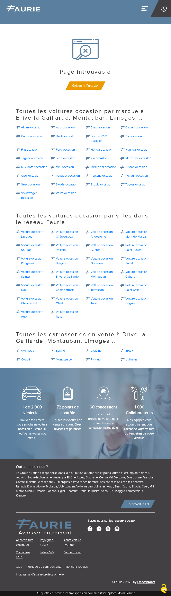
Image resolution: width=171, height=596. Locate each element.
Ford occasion (65, 149)
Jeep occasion (65, 158)
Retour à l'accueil (85, 85)
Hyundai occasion (137, 149)
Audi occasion (65, 127)
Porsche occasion (102, 175)
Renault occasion (136, 175)
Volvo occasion (66, 193)
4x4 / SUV (27, 350)
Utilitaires (131, 359)
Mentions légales (76, 567)
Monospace (64, 359)
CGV (19, 567)
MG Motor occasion (34, 167)
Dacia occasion (66, 136)
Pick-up (96, 359)
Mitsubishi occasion (103, 167)
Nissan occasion (136, 167)
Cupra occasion (31, 136)
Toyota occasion (136, 184)
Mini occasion (65, 167)
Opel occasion (30, 175)
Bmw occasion (100, 127)
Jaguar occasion (32, 158)
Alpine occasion (31, 127)
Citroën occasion (136, 127)
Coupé (25, 359)
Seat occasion (30, 184)
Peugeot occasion (68, 175)
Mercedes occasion (138, 158)
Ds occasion (133, 136)
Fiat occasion (29, 149)
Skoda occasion (66, 184)
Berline (60, 350)
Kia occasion (99, 158)
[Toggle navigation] (145, 9)
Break (129, 350)
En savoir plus (138, 504)
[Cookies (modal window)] (164, 589)
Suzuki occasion (101, 184)
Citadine (96, 350)
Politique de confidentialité (43, 567)
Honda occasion (101, 149)
